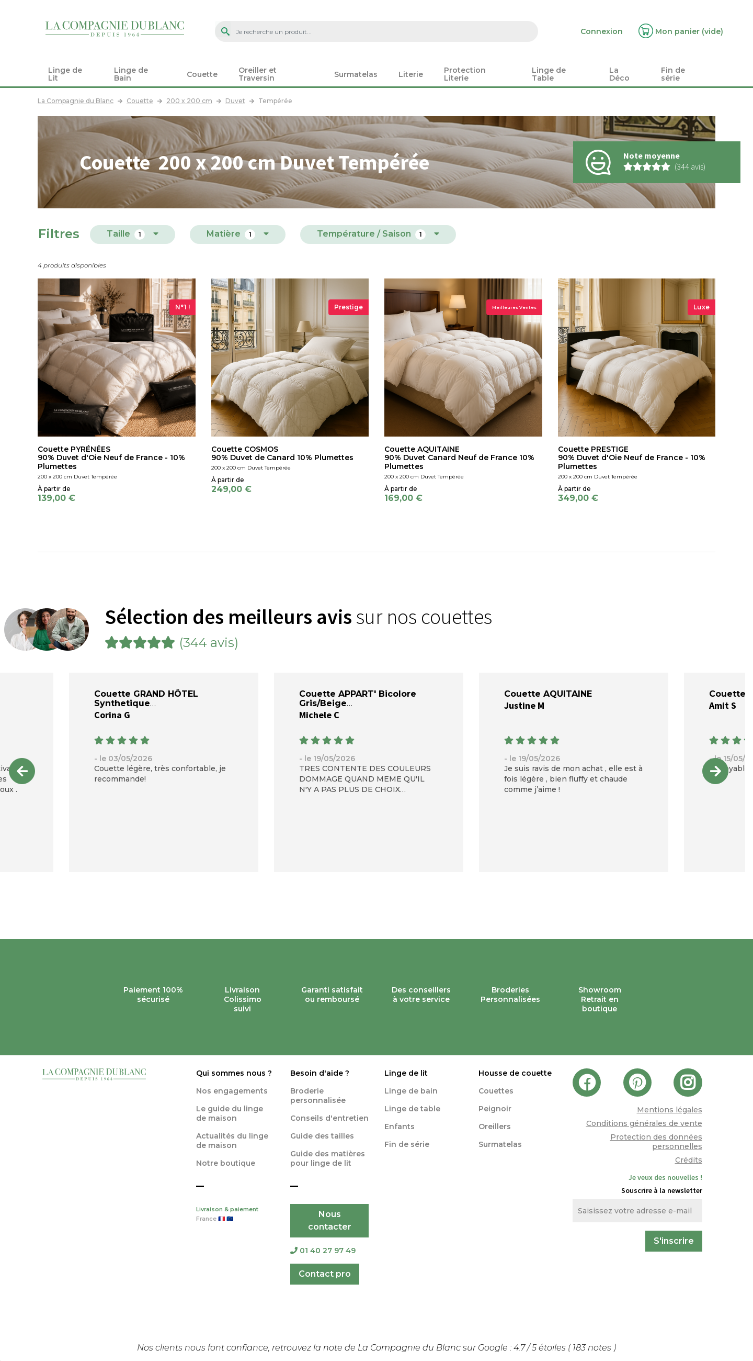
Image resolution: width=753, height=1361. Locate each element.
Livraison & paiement (235, 1215)
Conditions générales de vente (644, 1123)
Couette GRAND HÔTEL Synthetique (146, 698)
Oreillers (494, 1126)
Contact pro (325, 1274)
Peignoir (494, 1108)
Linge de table (412, 1108)
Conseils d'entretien (329, 1118)
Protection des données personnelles (656, 1141)
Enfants (399, 1126)
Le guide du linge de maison (229, 1113)
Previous (22, 771)
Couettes (496, 1091)
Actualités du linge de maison (232, 1140)
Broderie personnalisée (318, 1095)
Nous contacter (329, 1220)
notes (593, 1348)
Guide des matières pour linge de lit (327, 1158)
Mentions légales (669, 1109)
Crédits (688, 1160)
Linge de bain (411, 1091)
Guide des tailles (322, 1136)
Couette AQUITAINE (548, 694)
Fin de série (406, 1144)
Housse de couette (515, 1073)
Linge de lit (406, 1073)
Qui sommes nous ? (234, 1073)
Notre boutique (225, 1163)
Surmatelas (500, 1144)
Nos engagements (232, 1091)
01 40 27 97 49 (323, 1250)
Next (715, 771)
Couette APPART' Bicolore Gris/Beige (357, 698)
